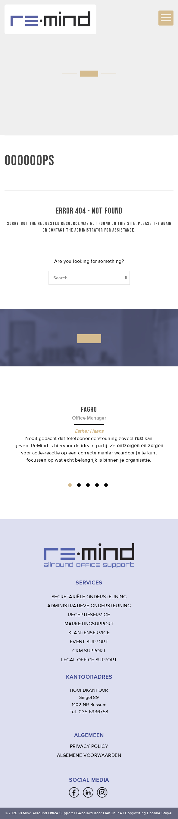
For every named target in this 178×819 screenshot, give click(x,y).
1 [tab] (70, 485)
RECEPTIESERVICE (89, 615)
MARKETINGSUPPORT (89, 624)
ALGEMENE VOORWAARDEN (89, 755)
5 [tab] (106, 485)
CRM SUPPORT (89, 651)
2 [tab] (79, 485)
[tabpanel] (89, 434)
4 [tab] (97, 485)
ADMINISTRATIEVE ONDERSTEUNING (89, 606)
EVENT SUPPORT (89, 642)
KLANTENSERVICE (89, 633)
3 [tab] (88, 485)
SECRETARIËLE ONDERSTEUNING (89, 597)
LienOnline (112, 813)
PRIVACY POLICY (89, 746)
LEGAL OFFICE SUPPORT (89, 660)
